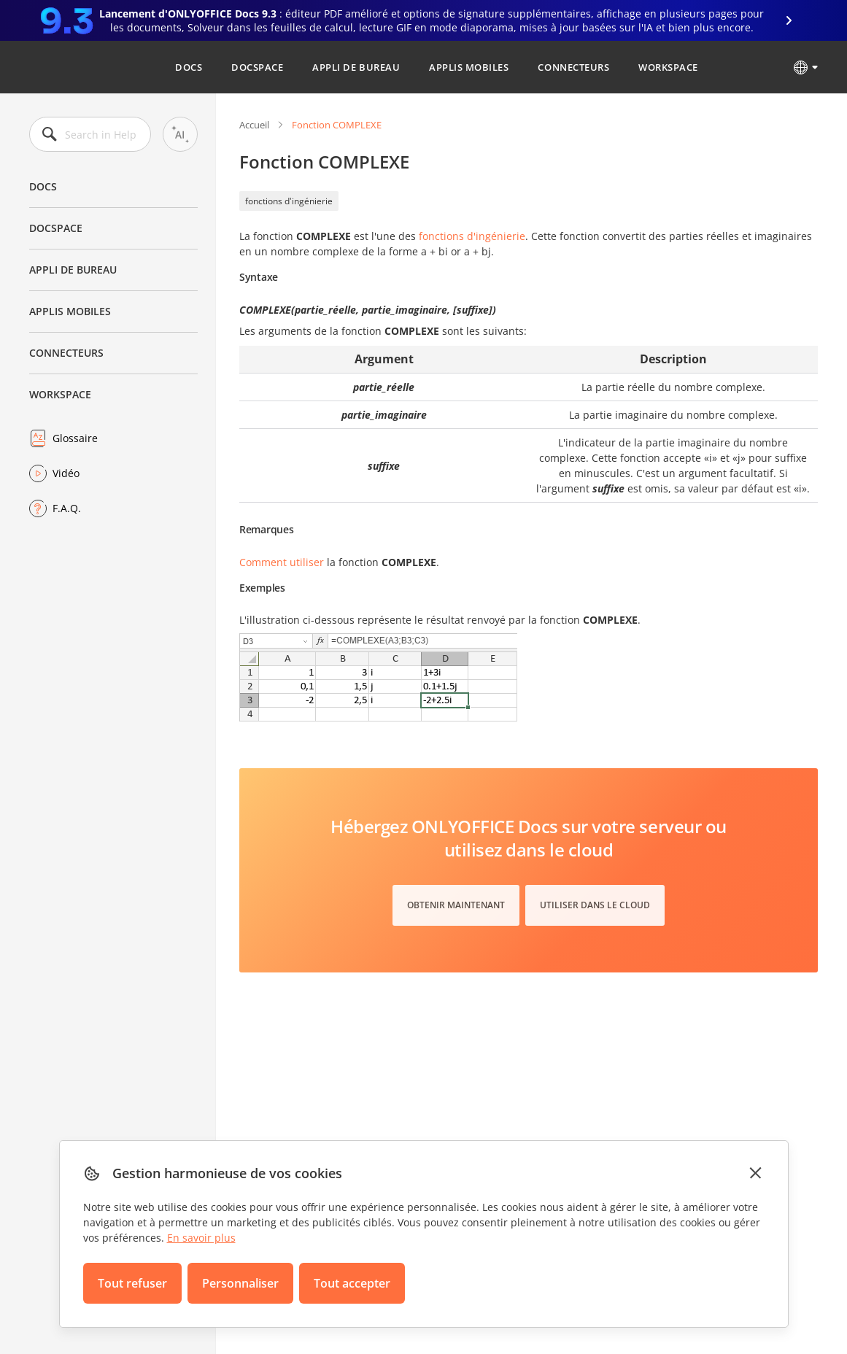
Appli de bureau (356, 67)
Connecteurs (573, 67)
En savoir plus (201, 1238)
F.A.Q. (67, 508)
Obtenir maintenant (456, 905)
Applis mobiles (468, 67)
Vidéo (66, 473)
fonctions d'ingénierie (289, 201)
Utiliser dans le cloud (595, 905)
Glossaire (75, 438)
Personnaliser (240, 1283)
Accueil (254, 124)
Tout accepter (352, 1283)
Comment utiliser (281, 562)
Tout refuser (132, 1283)
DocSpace (257, 67)
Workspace (668, 67)
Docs (188, 67)
